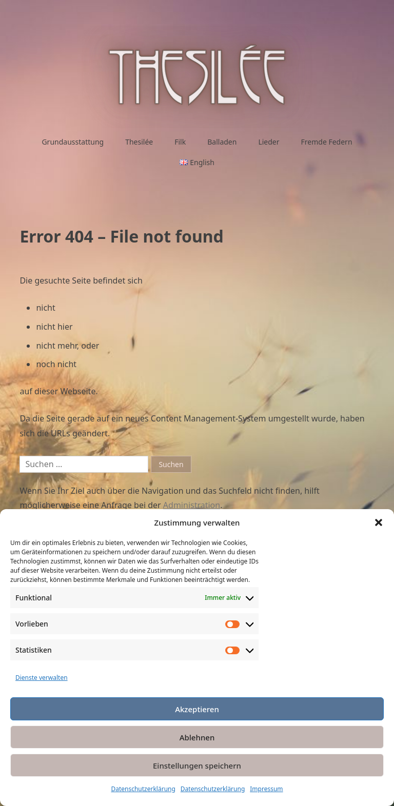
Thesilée (139, 142)
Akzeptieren (197, 709)
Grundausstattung (73, 142)
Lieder (268, 142)
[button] (378, 522)
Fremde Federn (326, 142)
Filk (180, 142)
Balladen (222, 142)
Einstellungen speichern (197, 765)
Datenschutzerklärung (143, 788)
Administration (191, 505)
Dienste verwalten (41, 677)
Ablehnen (197, 737)
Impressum (266, 788)
